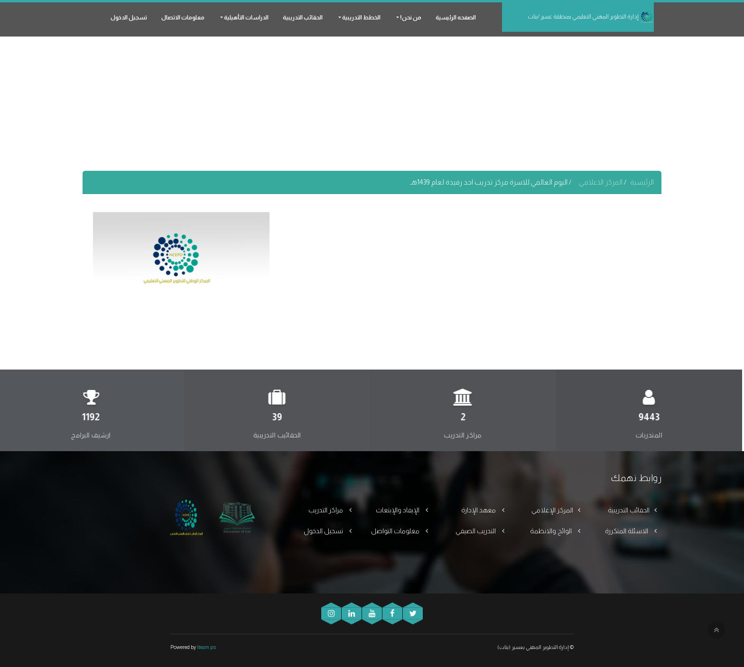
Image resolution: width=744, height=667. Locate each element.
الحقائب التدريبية (303, 17)
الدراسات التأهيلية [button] (246, 17)
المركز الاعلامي (601, 182)
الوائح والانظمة (551, 531)
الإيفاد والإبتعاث (398, 510)
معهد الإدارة (479, 510)
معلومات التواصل (396, 531)
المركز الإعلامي (552, 510)
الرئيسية (642, 182)
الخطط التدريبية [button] (361, 17)
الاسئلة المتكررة (627, 531)
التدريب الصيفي (476, 531)
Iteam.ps (206, 647)
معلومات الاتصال (183, 17)
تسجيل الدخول (129, 17)
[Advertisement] (372, 104)
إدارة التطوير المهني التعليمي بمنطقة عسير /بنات (591, 17)
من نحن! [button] (410, 17)
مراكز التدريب (326, 510)
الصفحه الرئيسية (456, 17)
